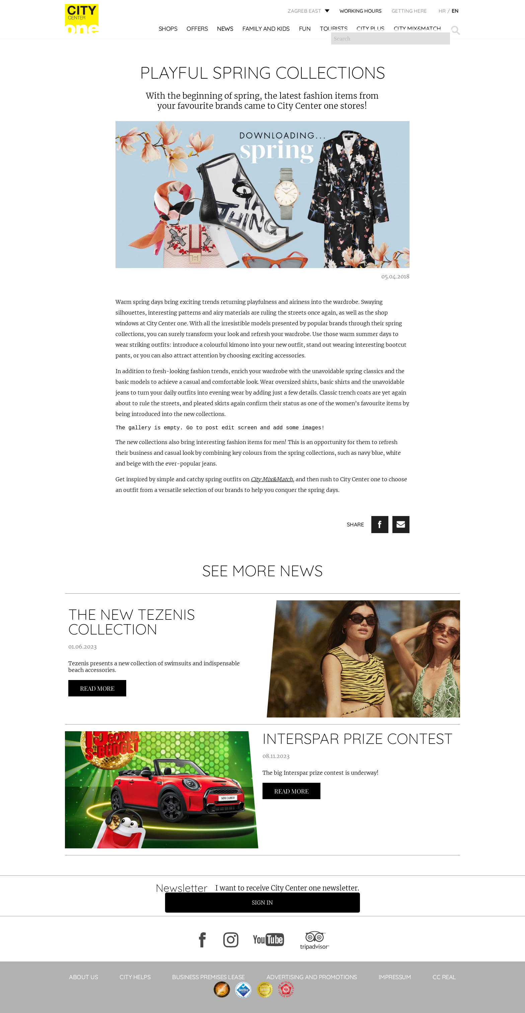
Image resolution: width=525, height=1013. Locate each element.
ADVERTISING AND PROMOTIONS (312, 963)
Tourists (334, 30)
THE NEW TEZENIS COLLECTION (131, 621)
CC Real (444, 963)
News (226, 30)
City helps (135, 963)
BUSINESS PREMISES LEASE (208, 963)
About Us (83, 963)
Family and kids (266, 30)
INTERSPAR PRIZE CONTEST (357, 738)
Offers (197, 30)
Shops (168, 30)
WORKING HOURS (361, 12)
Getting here (409, 12)
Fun (305, 30)
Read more (97, 688)
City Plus (371, 30)
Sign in (374, 889)
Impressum (395, 963)
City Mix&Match (417, 30)
